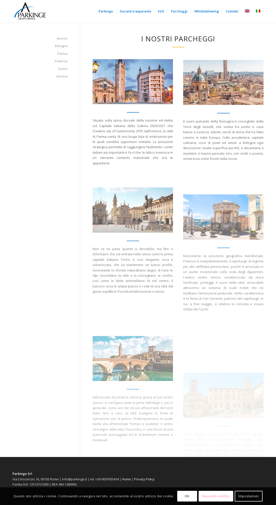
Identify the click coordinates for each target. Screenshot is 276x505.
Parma (62, 53)
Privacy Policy (144, 479)
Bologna (61, 46)
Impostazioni (248, 496)
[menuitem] (105, 11)
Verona (61, 76)
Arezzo (62, 38)
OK (187, 496)
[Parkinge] (30, 11)
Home (126, 479)
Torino (62, 68)
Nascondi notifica (215, 496)
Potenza (61, 61)
